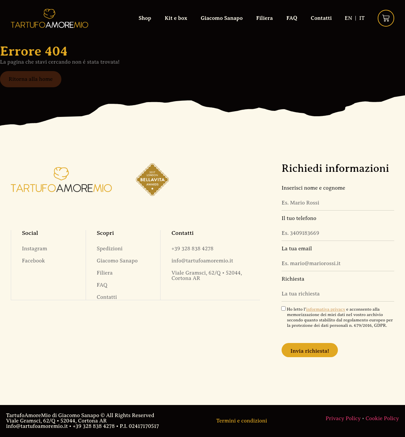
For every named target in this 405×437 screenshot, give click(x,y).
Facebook (33, 261)
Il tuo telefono (299, 218)
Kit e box (176, 18)
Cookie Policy (382, 418)
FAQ (291, 18)
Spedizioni (110, 249)
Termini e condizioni (241, 421)
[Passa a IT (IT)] (362, 18)
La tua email (297, 248)
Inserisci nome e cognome (313, 188)
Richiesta (293, 279)
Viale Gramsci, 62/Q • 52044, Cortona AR (206, 275)
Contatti (321, 18)
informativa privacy (325, 309)
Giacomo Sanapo (221, 18)
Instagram (34, 249)
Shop (144, 18)
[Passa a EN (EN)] (348, 18)
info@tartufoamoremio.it (202, 261)
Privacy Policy (343, 418)
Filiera (264, 18)
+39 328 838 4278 (192, 249)
